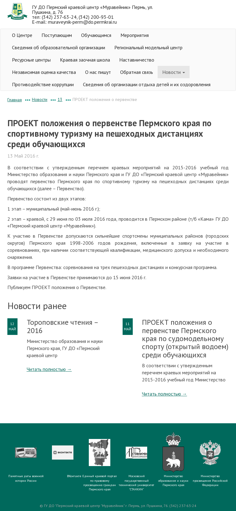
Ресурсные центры (31, 60)
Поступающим (56, 35)
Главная (14, 100)
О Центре (22, 35)
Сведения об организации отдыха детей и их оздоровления (146, 84)
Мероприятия (134, 35)
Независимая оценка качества (44, 72)
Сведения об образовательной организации (58, 47)
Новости (173, 72)
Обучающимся (96, 35)
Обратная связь (136, 72)
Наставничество (136, 60)
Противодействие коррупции (43, 84)
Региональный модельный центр (148, 47)
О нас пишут (98, 72)
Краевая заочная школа (85, 60)
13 (59, 99)
